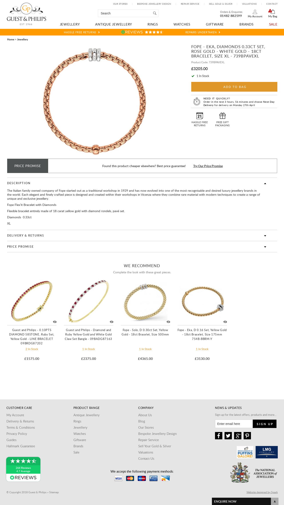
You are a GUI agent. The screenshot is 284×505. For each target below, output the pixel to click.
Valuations (249, 3)
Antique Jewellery (113, 24)
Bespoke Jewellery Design (154, 3)
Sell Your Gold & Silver (154, 446)
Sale (273, 24)
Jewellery (70, 24)
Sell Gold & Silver (220, 3)
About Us (145, 415)
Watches (182, 24)
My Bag (272, 16)
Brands (246, 24)
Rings (153, 24)
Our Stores (120, 3)
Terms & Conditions (20, 427)
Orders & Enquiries (231, 12)
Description (19, 183)
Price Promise (20, 247)
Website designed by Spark (262, 492)
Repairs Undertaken (201, 32)
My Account (255, 16)
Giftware (215, 24)
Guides (11, 440)
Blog (141, 421)
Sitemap (54, 492)
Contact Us (146, 458)
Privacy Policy (16, 433)
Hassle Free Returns (80, 32)
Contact (272, 3)
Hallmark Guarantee (20, 446)
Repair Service (190, 3)
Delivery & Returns (25, 235)
